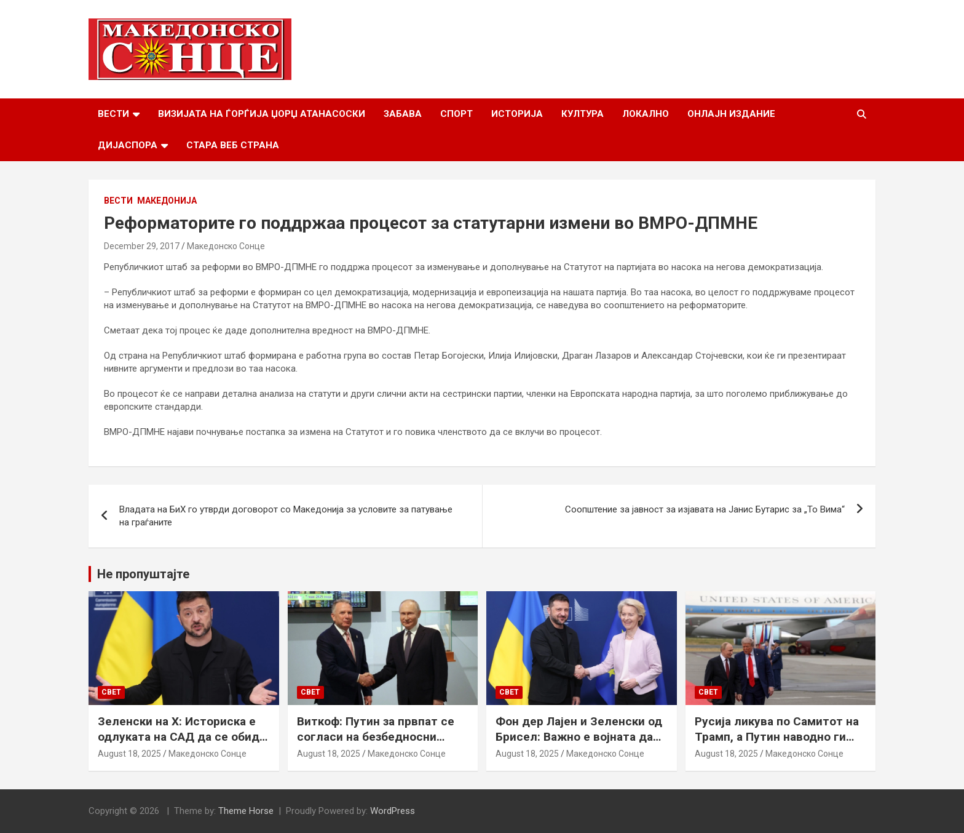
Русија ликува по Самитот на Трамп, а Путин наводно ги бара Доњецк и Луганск (777, 736)
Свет (111, 692)
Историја (517, 113)
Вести (113, 113)
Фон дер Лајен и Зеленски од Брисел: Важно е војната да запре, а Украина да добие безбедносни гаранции (579, 744)
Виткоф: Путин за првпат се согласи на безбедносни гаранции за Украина (375, 736)
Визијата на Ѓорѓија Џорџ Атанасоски (261, 113)
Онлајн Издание (731, 113)
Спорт (456, 113)
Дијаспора (127, 145)
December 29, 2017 (142, 246)
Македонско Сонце (226, 246)
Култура (582, 113)
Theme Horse (246, 810)
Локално (645, 113)
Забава (403, 113)
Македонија (167, 200)
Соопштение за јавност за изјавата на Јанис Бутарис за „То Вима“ (705, 509)
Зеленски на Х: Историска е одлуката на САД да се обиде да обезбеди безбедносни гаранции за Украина (182, 744)
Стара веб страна (232, 145)
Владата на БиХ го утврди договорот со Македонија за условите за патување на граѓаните (285, 516)
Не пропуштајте (143, 574)
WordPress (392, 810)
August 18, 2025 (129, 754)
